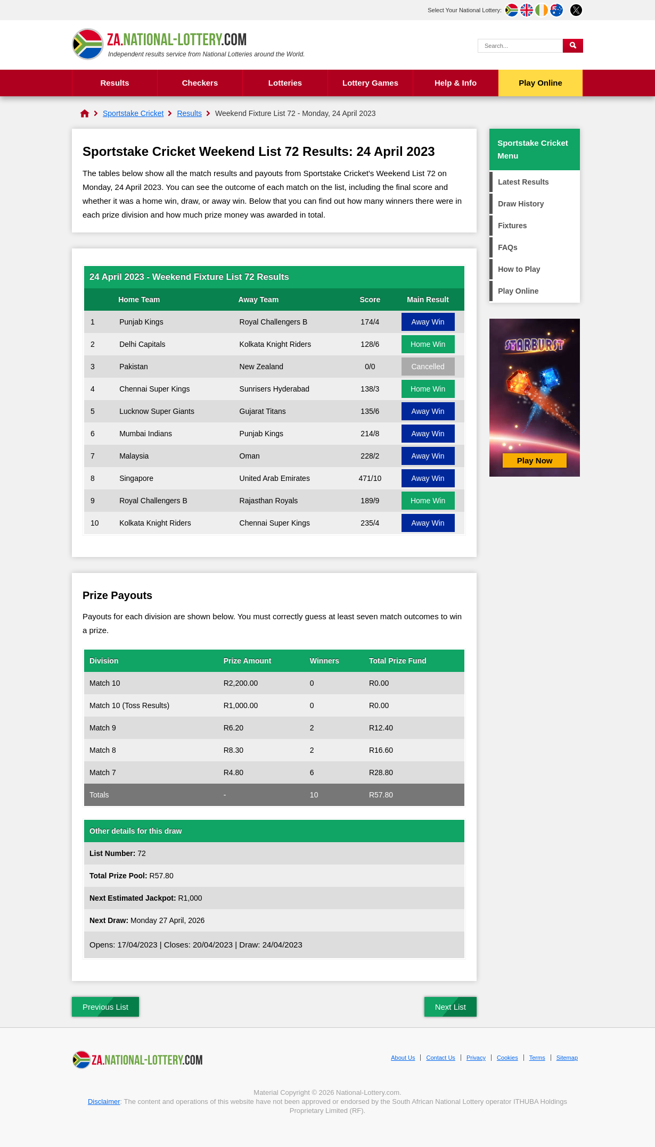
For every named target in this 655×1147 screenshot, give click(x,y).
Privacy (476, 1057)
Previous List (105, 1006)
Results (114, 82)
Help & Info (456, 82)
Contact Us (440, 1057)
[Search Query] (520, 46)
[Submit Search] (573, 46)
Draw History (521, 204)
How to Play (519, 269)
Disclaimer (104, 1102)
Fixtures (512, 225)
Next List (450, 1006)
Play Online (540, 82)
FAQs (508, 247)
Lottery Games (370, 82)
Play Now (535, 460)
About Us (403, 1057)
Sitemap (567, 1057)
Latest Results (523, 182)
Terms (537, 1057)
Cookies (507, 1057)
